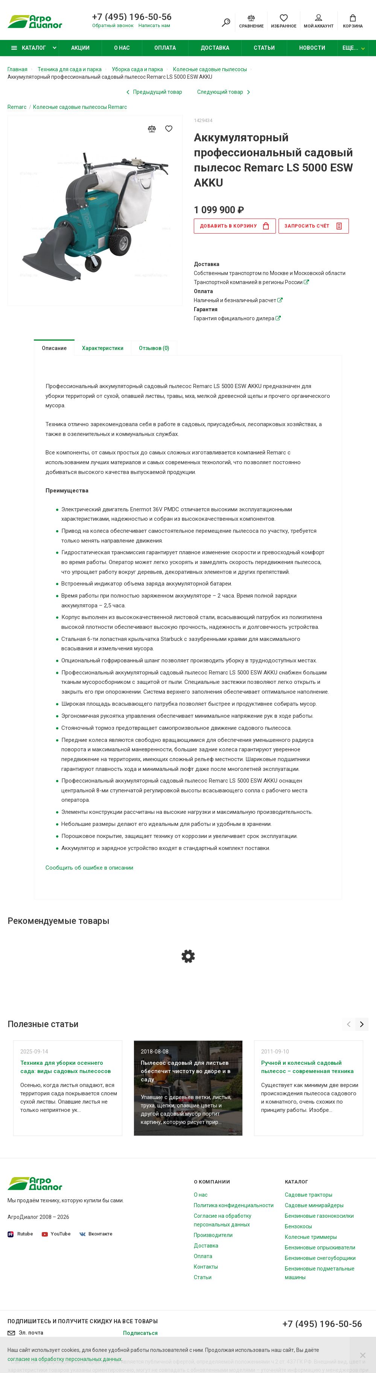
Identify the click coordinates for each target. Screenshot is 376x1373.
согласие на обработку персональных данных (65, 1359)
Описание (54, 348)
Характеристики (102, 348)
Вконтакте (96, 1235)
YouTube (56, 1235)
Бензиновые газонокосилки (319, 1218)
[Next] (361, 1025)
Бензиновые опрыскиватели (320, 1249)
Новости (312, 48)
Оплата (165, 48)
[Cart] (352, 21)
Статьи (264, 48)
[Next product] (223, 92)
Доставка (215, 48)
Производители (213, 1237)
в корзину (235, 225)
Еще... (350, 48)
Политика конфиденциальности (234, 1207)
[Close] (363, 1355)
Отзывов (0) (154, 348)
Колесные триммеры (311, 1239)
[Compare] (251, 21)
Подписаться (140, 1335)
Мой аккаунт (318, 21)
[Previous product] (154, 92)
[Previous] (348, 1025)
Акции (80, 48)
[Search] (225, 22)
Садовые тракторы (308, 1197)
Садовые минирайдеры (314, 1207)
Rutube (20, 1236)
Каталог (28, 48)
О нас (122, 48)
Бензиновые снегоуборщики (320, 1260)
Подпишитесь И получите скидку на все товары (83, 1323)
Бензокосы (298, 1228)
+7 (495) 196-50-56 (132, 17)
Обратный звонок (113, 25)
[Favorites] (283, 21)
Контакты (206, 1269)
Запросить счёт (313, 226)
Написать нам (154, 25)
